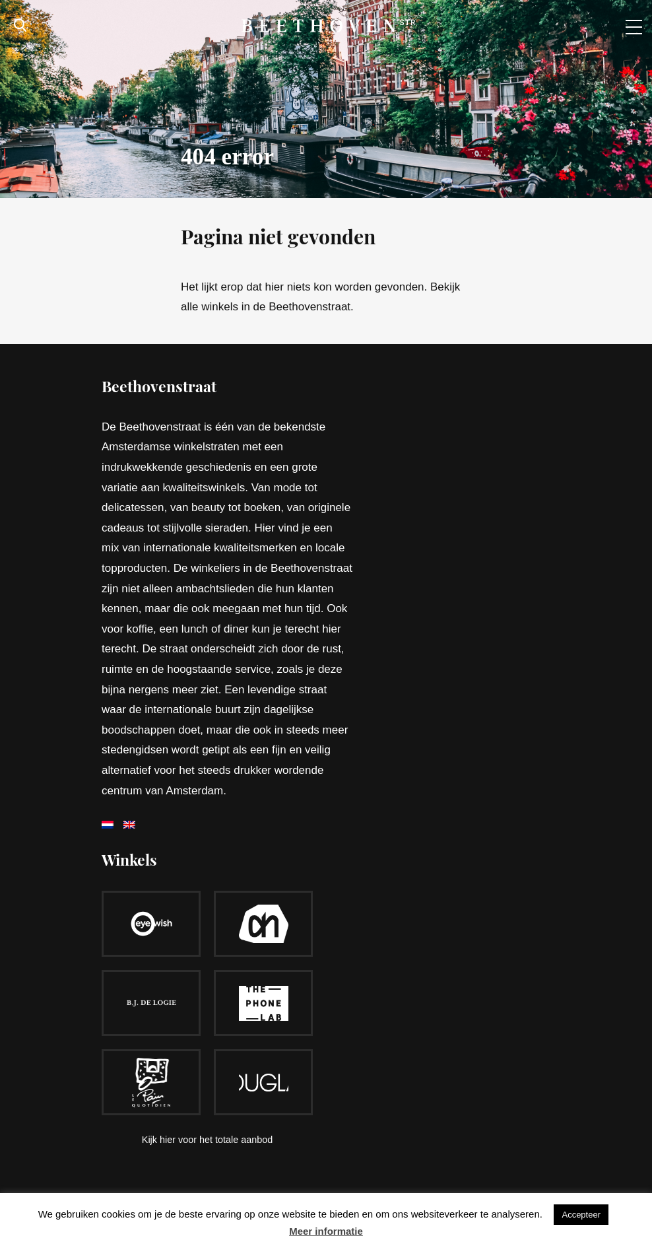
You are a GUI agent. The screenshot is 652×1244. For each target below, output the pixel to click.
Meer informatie (326, 1231)
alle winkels (209, 306)
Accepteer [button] (581, 1215)
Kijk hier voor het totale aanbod (207, 1139)
